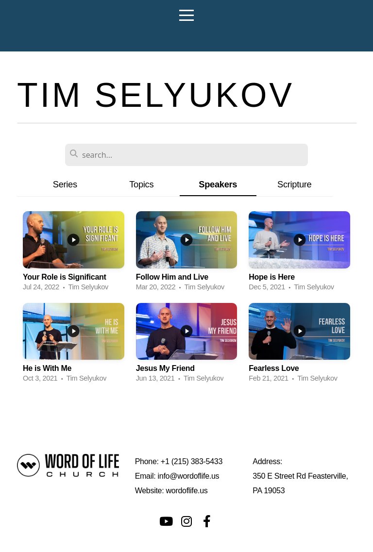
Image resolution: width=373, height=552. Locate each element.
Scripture (294, 184)
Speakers (218, 184)
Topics (141, 184)
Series (65, 184)
